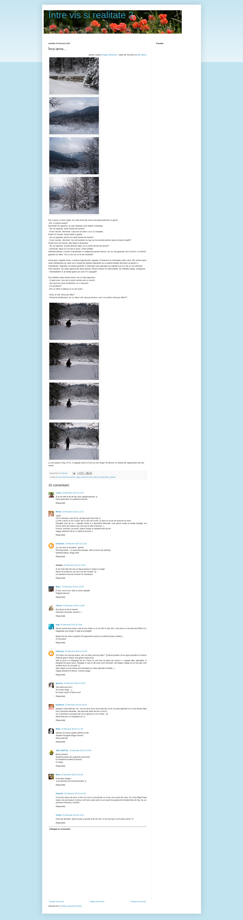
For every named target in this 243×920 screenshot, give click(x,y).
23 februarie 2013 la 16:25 (76, 705)
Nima (58, 775)
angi (58, 625)
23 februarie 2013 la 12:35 (74, 565)
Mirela (58, 512)
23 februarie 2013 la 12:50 (73, 587)
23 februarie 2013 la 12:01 (73, 493)
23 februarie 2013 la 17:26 (72, 729)
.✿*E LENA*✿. (62, 750)
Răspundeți (60, 503)
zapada (112, 477)
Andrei (59, 815)
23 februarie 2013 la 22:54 (75, 793)
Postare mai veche (138, 901)
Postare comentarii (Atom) (71, 906)
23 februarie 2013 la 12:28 (76, 544)
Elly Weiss (142, 55)
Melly (58, 729)
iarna (90, 477)
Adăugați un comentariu (60, 829)
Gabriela (59, 793)
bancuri (59, 477)
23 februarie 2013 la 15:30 (76, 651)
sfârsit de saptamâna (101, 477)
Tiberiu (59, 606)
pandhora (60, 705)
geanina (59, 683)
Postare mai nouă (56, 901)
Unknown (60, 544)
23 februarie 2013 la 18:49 (80, 750)
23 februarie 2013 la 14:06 (73, 606)
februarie (66, 477)
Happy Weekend (110, 55)
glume (72, 477)
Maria (58, 587)
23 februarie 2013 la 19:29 (72, 775)
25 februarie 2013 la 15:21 (73, 815)
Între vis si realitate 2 (91, 15)
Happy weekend (82, 477)
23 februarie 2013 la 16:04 (74, 683)
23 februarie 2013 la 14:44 (71, 625)
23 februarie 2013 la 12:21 (73, 512)
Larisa (58, 493)
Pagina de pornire (97, 901)
